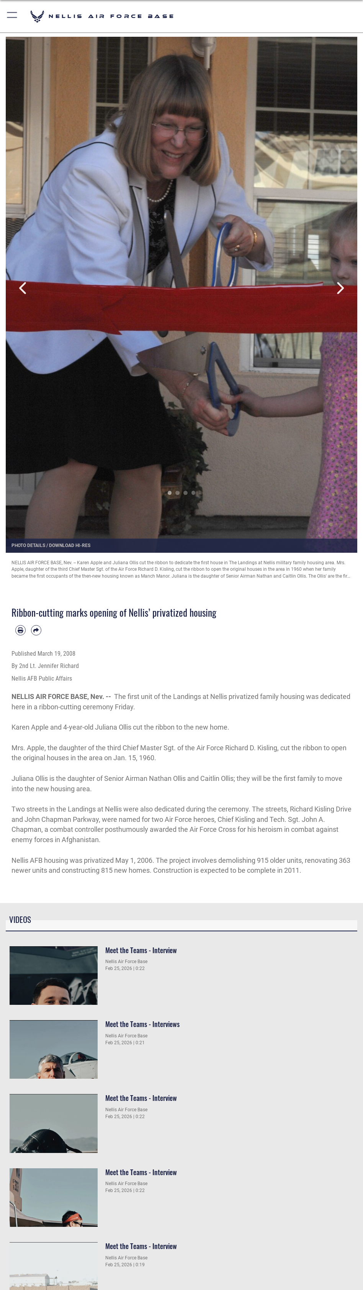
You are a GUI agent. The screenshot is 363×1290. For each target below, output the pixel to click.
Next (339, 288)
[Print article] (20, 630)
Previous (23, 288)
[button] (12, 16)
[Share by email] (36, 630)
